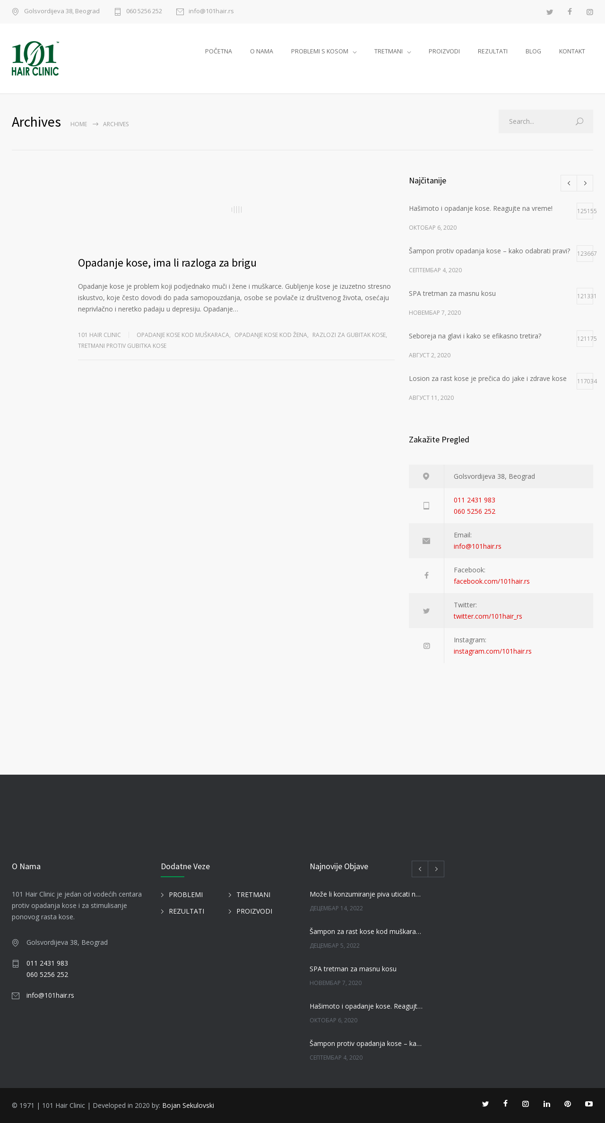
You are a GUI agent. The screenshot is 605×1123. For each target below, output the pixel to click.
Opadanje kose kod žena (270, 335)
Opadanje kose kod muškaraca (183, 335)
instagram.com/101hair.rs (493, 651)
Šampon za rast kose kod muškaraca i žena (367, 931)
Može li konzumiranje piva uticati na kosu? (367, 894)
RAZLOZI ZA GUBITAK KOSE (349, 335)
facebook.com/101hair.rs (492, 581)
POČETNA (218, 51)
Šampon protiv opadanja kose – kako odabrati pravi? (367, 1043)
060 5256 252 (144, 11)
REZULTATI (493, 51)
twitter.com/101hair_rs (488, 616)
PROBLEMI (186, 894)
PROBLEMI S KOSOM (319, 51)
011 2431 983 (474, 499)
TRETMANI (388, 51)
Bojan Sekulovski (188, 1105)
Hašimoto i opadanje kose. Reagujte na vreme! (367, 1006)
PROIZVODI (444, 51)
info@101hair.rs (211, 11)
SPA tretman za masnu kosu (353, 968)
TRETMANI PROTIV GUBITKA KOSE (122, 346)
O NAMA (261, 51)
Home (78, 124)
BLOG (533, 51)
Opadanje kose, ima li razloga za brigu (167, 262)
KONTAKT (572, 51)
